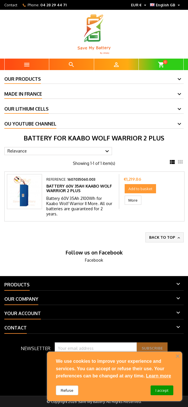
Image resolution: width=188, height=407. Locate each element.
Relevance (59, 151)
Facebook (94, 260)
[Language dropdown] (165, 5)
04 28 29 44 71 (53, 5)
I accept (161, 390)
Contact (10, 5)
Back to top (165, 237)
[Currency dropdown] (139, 5)
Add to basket (140, 188)
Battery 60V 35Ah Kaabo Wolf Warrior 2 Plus (79, 188)
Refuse (67, 390)
